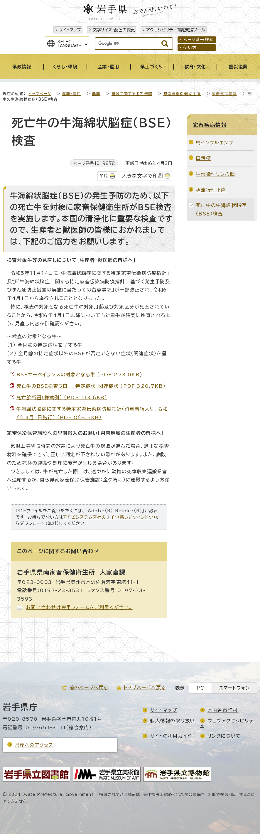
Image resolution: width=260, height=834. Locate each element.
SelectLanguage (69, 44)
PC (200, 688)
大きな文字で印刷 (143, 175)
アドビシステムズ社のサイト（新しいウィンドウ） (109, 517)
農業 (96, 94)
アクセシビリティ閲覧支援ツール (175, 30)
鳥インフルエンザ (215, 142)
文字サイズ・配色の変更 (113, 30)
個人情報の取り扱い (172, 720)
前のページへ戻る (89, 687)
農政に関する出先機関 (132, 94)
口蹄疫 (203, 158)
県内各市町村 (222, 710)
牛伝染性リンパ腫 (215, 174)
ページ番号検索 (198, 40)
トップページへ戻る (145, 687)
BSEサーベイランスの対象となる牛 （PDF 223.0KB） (79, 374)
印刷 (103, 176)
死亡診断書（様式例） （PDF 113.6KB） (61, 397)
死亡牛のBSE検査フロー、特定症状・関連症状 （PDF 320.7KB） (91, 386)
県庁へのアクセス (34, 745)
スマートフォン (234, 688)
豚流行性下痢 (211, 190)
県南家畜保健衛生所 (182, 94)
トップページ (39, 94)
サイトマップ (70, 30)
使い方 (190, 48)
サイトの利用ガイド (170, 736)
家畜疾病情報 (224, 94)
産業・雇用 (71, 94)
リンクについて (224, 736)
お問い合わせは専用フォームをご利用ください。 (79, 607)
